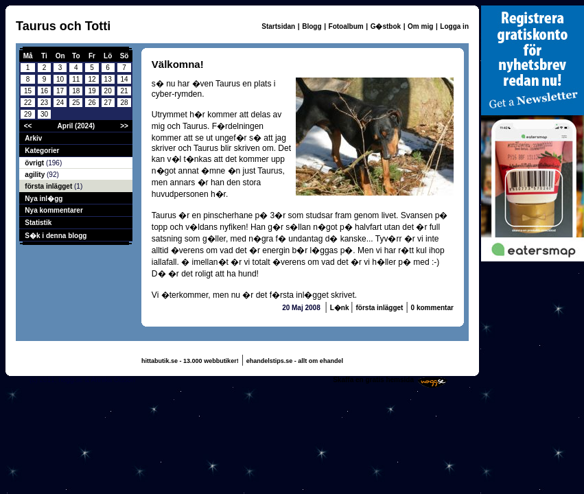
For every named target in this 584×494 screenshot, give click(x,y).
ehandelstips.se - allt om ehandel (294, 360)
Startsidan (278, 26)
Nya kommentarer (53, 210)
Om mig (420, 26)
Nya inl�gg (43, 198)
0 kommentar (432, 307)
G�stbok (386, 26)
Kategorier (42, 150)
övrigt (35, 163)
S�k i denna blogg (55, 235)
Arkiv (33, 138)
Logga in (454, 26)
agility (36, 174)
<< (28, 126)
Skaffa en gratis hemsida (373, 380)
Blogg (311, 26)
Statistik (38, 222)
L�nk (340, 307)
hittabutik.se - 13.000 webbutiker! (190, 360)
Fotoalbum (346, 26)
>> (124, 126)
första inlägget (49, 186)
